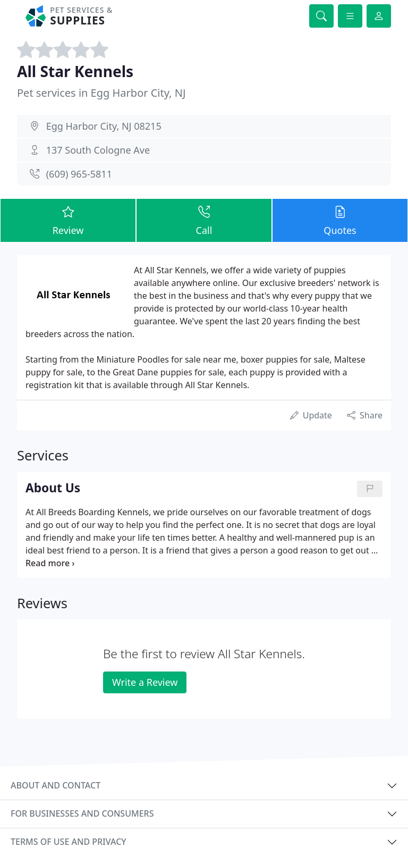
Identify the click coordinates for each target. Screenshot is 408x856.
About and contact (55, 785)
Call (204, 220)
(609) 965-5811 (79, 173)
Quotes (340, 220)
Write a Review (144, 682)
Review (68, 220)
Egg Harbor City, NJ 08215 (104, 126)
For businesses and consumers (82, 813)
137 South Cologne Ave (98, 150)
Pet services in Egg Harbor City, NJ (101, 93)
